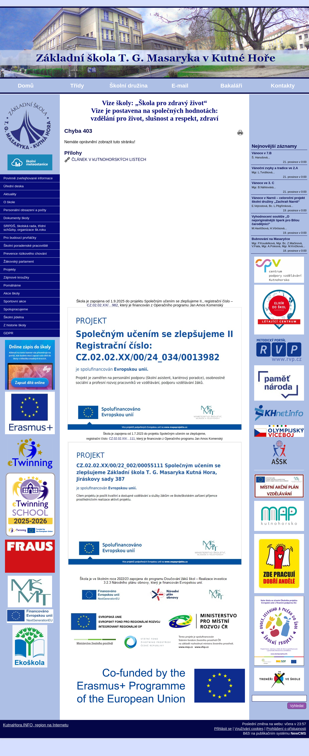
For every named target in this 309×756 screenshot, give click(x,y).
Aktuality (9, 194)
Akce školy (11, 293)
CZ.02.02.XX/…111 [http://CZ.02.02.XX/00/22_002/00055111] (122, 438)
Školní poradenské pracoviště (25, 245)
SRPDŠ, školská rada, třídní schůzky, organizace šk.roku (24, 228)
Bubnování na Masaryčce (271, 239)
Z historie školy (14, 325)
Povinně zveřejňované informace (28, 178)
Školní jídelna (13, 317)
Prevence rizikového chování (25, 253)
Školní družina (128, 86)
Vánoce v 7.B (262, 153)
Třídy (77, 86)
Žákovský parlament (18, 261)
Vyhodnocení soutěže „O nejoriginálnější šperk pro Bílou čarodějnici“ (275, 220)
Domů (25, 86)
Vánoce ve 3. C (263, 183)
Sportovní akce (14, 301)
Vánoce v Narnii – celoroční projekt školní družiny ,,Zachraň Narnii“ (278, 199)
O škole (9, 202)
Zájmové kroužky (16, 277)
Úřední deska (13, 186)
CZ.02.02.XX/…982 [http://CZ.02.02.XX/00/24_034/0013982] (102, 305)
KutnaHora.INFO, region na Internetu (35, 725)
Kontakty (283, 86)
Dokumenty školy (16, 218)
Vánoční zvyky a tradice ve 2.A (275, 168)
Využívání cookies (249, 729)
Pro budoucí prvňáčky (19, 237)
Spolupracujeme (15, 309)
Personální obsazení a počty (24, 210)
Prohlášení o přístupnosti (286, 729)
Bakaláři (231, 86)
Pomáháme (12, 285)
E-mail (179, 86)
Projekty (9, 269)
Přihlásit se (223, 729)
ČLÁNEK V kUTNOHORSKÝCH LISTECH (109, 159)
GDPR (8, 333)
